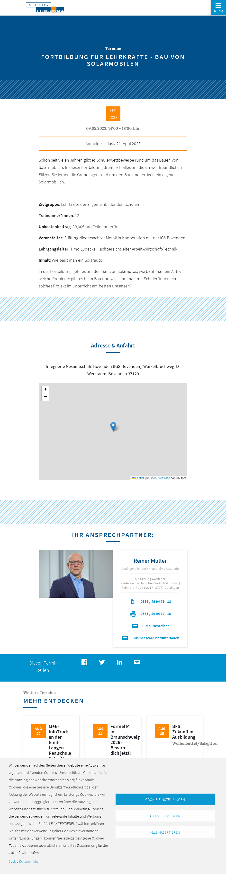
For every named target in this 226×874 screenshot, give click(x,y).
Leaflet (138, 478)
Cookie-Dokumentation (24, 861)
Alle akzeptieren (165, 832)
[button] (113, 427)
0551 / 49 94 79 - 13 (150, 601)
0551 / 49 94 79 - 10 (150, 613)
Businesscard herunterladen (150, 637)
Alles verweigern (165, 815)
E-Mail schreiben (150, 625)
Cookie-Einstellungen (165, 799)
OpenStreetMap (159, 478)
